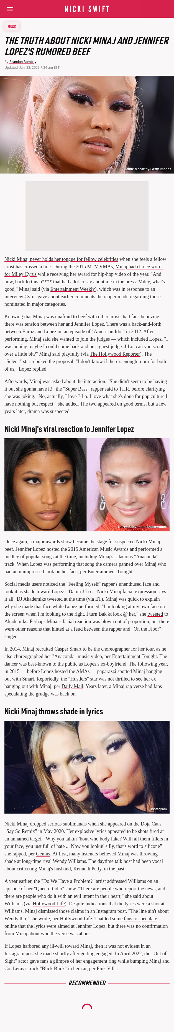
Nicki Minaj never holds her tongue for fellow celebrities (61, 259)
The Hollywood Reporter (115, 354)
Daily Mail (72, 686)
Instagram (159, 809)
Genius (43, 854)
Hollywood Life (49, 903)
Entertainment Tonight (110, 571)
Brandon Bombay (22, 62)
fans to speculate (140, 918)
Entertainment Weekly (72, 289)
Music (12, 26)
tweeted (155, 614)
